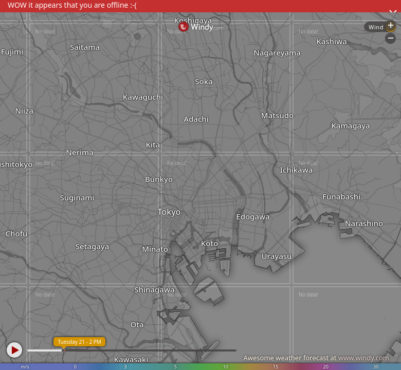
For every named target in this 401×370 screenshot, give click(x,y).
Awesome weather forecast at (316, 357)
